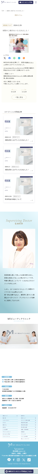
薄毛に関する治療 (24, 426)
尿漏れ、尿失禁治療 (24, 430)
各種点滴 (22, 433)
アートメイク (23, 435)
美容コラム (5, 426)
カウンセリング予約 (6, 435)
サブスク (4, 423)
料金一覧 (4, 419)
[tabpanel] (19, 337)
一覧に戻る (19, 98)
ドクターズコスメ (6, 421)
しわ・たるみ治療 (24, 437)
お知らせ (4, 428)
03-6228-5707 (12, 409)
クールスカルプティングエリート (15, 68)
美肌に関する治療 (24, 423)
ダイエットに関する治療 (25, 421)
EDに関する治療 (24, 428)
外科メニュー (23, 419)
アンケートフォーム (6, 437)
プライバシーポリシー (7, 433)
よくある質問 (5, 430)
